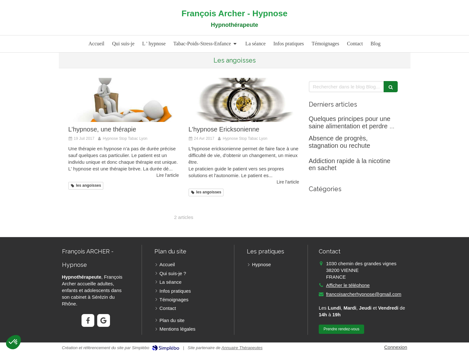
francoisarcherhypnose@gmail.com (363, 294)
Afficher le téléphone (348, 285)
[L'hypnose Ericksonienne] (244, 100)
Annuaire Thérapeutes (242, 347)
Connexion (395, 347)
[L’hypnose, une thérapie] (123, 100)
